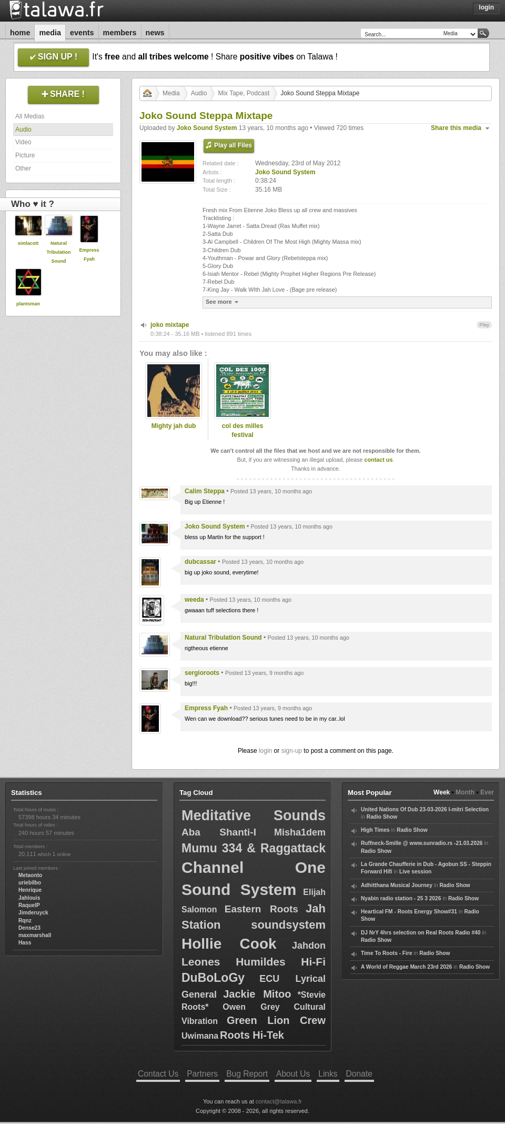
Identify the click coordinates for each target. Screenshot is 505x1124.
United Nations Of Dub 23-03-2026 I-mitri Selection (425, 809)
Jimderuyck (33, 913)
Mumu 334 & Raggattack (253, 848)
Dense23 (29, 928)
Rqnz (25, 920)
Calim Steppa (205, 491)
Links (327, 1073)
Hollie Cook (229, 944)
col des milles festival (243, 430)
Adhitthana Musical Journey (396, 885)
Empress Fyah (206, 708)
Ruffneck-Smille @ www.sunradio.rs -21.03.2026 (422, 843)
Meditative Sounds (253, 815)
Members (120, 32)
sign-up (291, 750)
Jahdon (309, 945)
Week (441, 792)
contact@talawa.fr (279, 1101)
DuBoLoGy (213, 977)
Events (82, 32)
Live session (415, 871)
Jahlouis (29, 898)
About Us (293, 1073)
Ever (487, 792)
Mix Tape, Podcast (243, 93)
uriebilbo (29, 883)
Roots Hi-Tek (252, 1035)
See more (223, 302)
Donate (359, 1073)
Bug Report (247, 1073)
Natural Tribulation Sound (59, 252)
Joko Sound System (207, 128)
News (155, 32)
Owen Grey (251, 1006)
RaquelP (29, 905)
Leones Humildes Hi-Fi (253, 962)
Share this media (456, 128)
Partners (202, 1073)
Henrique (30, 890)
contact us (378, 459)
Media (50, 32)
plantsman (28, 303)
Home (20, 32)
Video (23, 142)
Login (486, 7)
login (265, 750)
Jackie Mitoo (257, 994)
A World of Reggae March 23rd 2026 (406, 967)
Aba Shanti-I (218, 832)
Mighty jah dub (174, 426)
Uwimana (199, 1035)
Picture (25, 155)
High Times (375, 830)
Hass (24, 943)
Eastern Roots (261, 908)
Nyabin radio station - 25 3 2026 (401, 898)
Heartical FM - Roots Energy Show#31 (409, 911)
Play (484, 324)
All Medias (29, 116)
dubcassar (200, 561)
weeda (194, 599)
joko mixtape (169, 325)
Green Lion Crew (276, 1020)
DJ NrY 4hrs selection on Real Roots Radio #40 (420, 933)
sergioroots (202, 673)
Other (23, 168)
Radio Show (382, 817)
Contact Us (158, 1073)
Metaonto (30, 875)
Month (465, 792)
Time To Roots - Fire (386, 953)
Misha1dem (300, 832)
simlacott (28, 243)
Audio (23, 129)
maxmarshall (34, 935)
